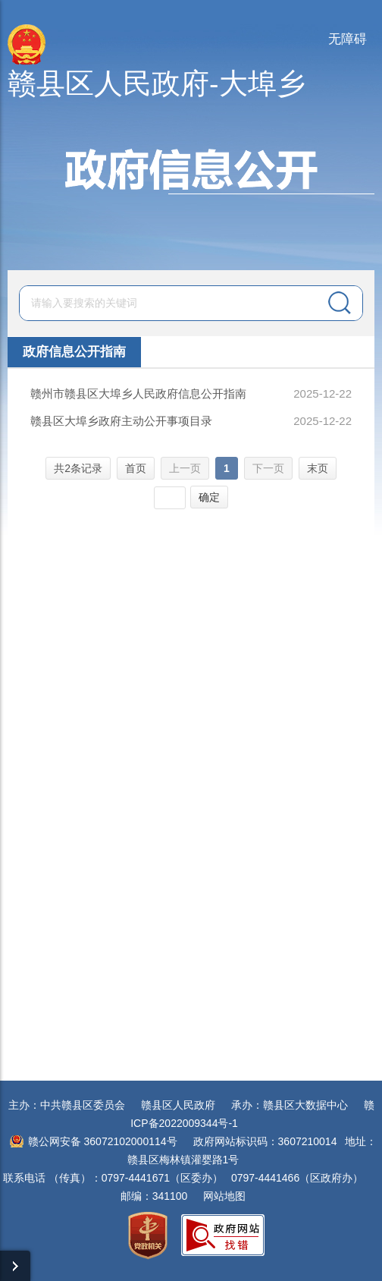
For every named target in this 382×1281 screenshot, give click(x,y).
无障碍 (347, 39)
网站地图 (224, 1196)
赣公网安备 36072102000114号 (102, 1141)
